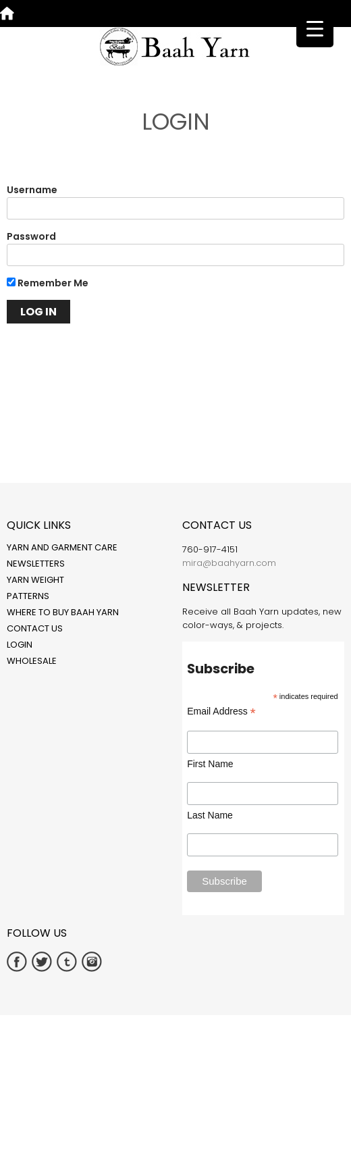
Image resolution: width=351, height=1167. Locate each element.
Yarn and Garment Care (62, 547)
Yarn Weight (35, 579)
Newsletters (36, 563)
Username (32, 190)
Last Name (210, 815)
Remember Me (47, 283)
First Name (210, 763)
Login (19, 644)
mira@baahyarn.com (229, 562)
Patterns (28, 596)
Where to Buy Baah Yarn (63, 612)
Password (31, 236)
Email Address (221, 711)
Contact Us (35, 628)
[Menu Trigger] (314, 28)
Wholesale (32, 660)
